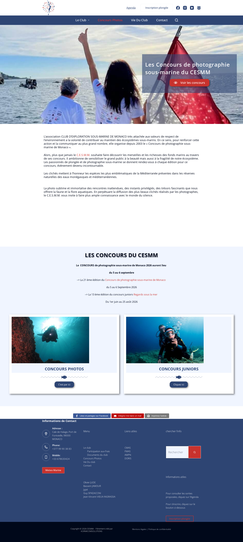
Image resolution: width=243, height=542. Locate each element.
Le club (83, 20)
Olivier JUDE (89, 482)
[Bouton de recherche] (194, 452)
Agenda (131, 7)
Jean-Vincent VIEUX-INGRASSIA (99, 496)
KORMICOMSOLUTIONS (91, 531)
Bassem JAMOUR (92, 485)
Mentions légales (139, 529)
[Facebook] (178, 8)
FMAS (127, 451)
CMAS (128, 447)
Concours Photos (110, 20)
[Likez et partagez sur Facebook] (91, 416)
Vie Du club (139, 20)
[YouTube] (192, 8)
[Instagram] (185, 8)
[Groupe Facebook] (199, 8)
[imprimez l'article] (157, 416)
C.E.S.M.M (83, 155)
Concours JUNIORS (179, 368)
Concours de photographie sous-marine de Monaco (135, 280)
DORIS (128, 458)
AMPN (128, 454)
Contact (162, 20)
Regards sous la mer (145, 294)
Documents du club (97, 454)
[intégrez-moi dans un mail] (128, 416)
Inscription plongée (156, 7)
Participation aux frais (98, 451)
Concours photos (64, 368)
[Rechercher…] (177, 452)
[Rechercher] (176, 20)
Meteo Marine (53, 470)
